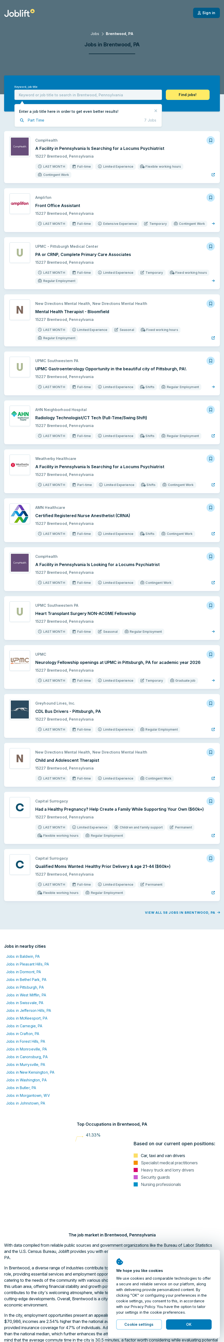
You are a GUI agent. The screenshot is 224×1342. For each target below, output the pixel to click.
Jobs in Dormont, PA (23, 972)
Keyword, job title (25, 87)
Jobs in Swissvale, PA (25, 1003)
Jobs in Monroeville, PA (26, 1049)
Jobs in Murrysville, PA (25, 1064)
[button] (188, 95)
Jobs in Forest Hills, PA (25, 1041)
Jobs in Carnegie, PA (24, 1026)
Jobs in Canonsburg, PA (27, 1057)
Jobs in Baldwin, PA (23, 956)
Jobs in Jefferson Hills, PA (28, 1010)
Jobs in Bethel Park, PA (26, 979)
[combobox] (88, 95)
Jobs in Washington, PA (26, 1080)
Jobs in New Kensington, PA (30, 1072)
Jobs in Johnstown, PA (25, 1103)
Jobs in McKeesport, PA (26, 1018)
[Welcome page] (19, 13)
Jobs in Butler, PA (21, 1087)
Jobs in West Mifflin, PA (26, 995)
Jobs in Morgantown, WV (28, 1095)
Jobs (95, 33)
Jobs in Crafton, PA (22, 1033)
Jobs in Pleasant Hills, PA (27, 964)
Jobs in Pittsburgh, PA (25, 987)
